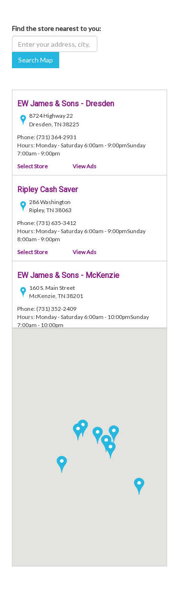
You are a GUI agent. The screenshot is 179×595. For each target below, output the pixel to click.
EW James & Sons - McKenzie (68, 275)
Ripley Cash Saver (47, 189)
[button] (62, 464)
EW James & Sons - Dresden (65, 103)
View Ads (84, 166)
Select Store (32, 166)
